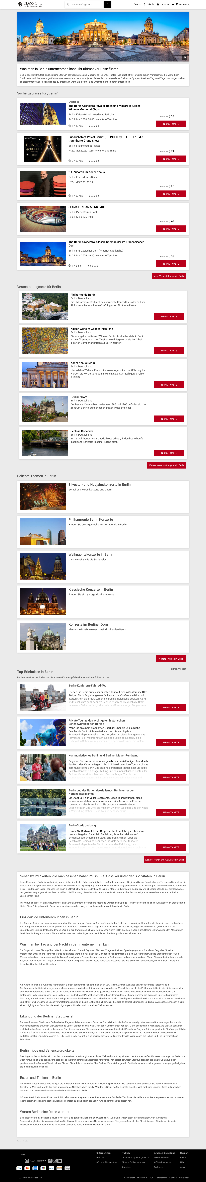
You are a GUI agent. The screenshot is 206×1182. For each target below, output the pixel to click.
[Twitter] (55, 1162)
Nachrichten (129, 1178)
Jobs (182, 1167)
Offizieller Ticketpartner (106, 1162)
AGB (151, 1178)
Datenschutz (161, 1178)
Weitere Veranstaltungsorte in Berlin (167, 465)
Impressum (142, 1178)
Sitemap (173, 1178)
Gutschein (126, 1167)
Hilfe (182, 1162)
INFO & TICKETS (171, 124)
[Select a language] (43, 1154)
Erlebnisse (158, 1167)
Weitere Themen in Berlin (171, 658)
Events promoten (161, 1157)
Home (19, 1141)
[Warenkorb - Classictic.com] (183, 4)
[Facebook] (27, 1160)
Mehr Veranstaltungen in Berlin (169, 276)
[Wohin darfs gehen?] (86, 3)
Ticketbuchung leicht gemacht (135, 1157)
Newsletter (184, 1178)
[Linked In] (59, 1162)
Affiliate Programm (162, 1162)
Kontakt (183, 1157)
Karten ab (164, 117)
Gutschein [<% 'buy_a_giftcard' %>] (163, 4)
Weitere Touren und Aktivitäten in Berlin (165, 859)
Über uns (100, 1157)
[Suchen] (107, 4)
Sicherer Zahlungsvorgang (133, 1162)
